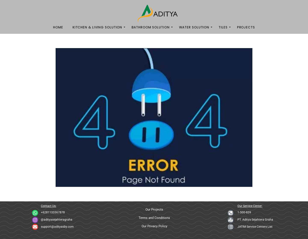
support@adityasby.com (57, 226)
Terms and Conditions (154, 218)
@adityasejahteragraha (56, 219)
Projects (246, 27)
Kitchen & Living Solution (99, 27)
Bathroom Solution (152, 27)
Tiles (224, 27)
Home (58, 27)
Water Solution (195, 27)
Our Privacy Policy (154, 226)
